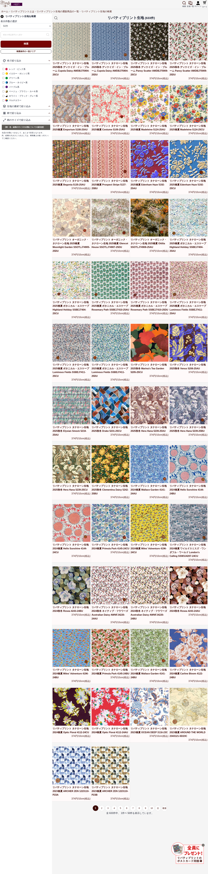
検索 (26, 43)
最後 (164, 808)
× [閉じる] (203, 845)
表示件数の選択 (9, 21)
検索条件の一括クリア (26, 51)
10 (150, 808)
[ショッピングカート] (205, 3)
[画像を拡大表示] (188, 855)
